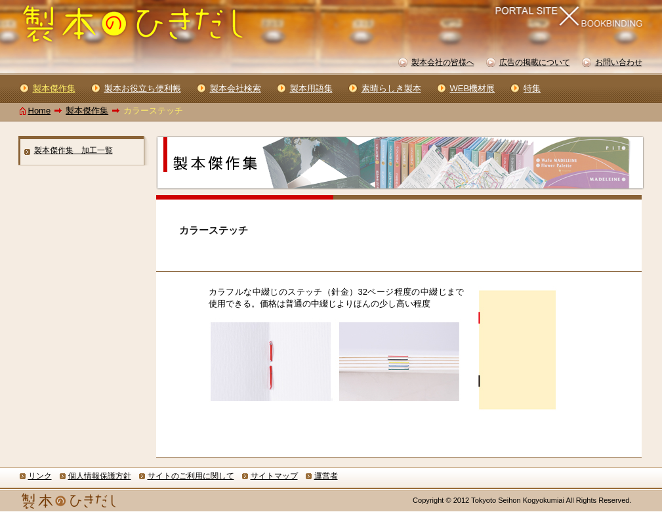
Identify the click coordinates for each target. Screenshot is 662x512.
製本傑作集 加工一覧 (73, 150)
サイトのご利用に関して (191, 475)
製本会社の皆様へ (442, 62)
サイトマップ (274, 475)
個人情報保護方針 (99, 475)
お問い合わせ (618, 62)
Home (39, 111)
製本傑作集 (87, 111)
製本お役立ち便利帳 (142, 88)
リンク (40, 475)
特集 (532, 88)
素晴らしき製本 (391, 88)
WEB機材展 (472, 88)
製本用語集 (311, 88)
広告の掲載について (534, 62)
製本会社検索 (235, 88)
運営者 (326, 475)
